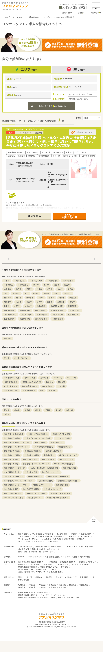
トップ (7, 17)
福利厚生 (49, 577)
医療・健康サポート (87, 577)
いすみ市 (28, 306)
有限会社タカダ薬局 (12, 451)
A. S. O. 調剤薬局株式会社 (43, 446)
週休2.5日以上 (29, 377)
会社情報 (74, 534)
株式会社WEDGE (69, 468)
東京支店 (62, 584)
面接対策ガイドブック (87, 562)
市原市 (46, 293)
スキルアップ (63, 564)
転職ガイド (22, 564)
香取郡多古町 (25, 310)
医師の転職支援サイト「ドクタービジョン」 (35, 592)
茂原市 (39, 289)
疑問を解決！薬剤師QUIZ (27, 567)
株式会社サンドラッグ (68, 455)
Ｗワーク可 (71, 377)
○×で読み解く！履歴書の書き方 (30, 562)
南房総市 (60, 301)
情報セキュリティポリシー (79, 536)
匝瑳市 (72, 301)
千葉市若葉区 (68, 280)
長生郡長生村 (57, 314)
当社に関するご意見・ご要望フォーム (81, 546)
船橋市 (56, 285)
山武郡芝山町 (75, 310)
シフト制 (61, 386)
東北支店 (31, 584)
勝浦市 (35, 293)
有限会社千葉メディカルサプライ (36, 463)
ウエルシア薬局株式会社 (37, 434)
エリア (27, 69)
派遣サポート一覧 (25, 577)
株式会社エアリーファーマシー (16, 485)
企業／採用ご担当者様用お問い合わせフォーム (36, 551)
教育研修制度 (23, 579)
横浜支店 (72, 584)
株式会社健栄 (40, 442)
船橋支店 (52, 584)
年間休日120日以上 (11, 377)
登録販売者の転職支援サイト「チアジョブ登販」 (36, 597)
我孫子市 (7, 297)
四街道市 (72, 297)
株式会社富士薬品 (30, 459)
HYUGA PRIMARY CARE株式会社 (44, 468)
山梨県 (6, 414)
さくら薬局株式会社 (12, 472)
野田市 (29, 289)
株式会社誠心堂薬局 (12, 438)
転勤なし (49, 382)
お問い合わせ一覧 (25, 546)
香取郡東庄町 (40, 310)
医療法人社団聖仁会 (53, 451)
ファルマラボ (35, 564)
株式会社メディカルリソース (69, 597)
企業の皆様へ (67, 12)
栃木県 (17, 410)
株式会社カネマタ (66, 459)
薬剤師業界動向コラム (49, 567)
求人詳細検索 (62, 534)
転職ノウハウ (49, 564)
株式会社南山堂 (62, 485)
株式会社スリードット (42, 485)
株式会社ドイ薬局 (32, 455)
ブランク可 (57, 377)
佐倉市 (60, 289)
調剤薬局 (7, 338)
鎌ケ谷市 (29, 297)
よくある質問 (23, 536)
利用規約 (80, 539)
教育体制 (38, 577)
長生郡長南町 (25, 318)
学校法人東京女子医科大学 (57, 476)
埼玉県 (37, 410)
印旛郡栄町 (72, 306)
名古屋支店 (83, 584)
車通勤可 (61, 382)
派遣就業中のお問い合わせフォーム (49, 546)
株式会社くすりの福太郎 (13, 434)
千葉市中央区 (19, 280)
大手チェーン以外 (11, 390)
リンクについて (24, 541)
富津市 (51, 297)
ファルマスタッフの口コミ (42, 534)
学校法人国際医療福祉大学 (57, 497)
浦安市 (61, 297)
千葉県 (19, 17)
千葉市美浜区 (23, 285)
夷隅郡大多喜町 (41, 318)
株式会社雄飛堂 (31, 472)
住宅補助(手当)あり (29, 386)
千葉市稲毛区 (52, 280)
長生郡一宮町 (26, 314)
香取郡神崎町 (34, 17)
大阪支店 (31, 587)
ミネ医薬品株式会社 (33, 451)
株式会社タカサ (57, 442)
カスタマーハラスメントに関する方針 (59, 539)
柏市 (26, 293)
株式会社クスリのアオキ (60, 493)
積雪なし (52, 390)
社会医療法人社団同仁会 (68, 480)
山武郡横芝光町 (10, 314)
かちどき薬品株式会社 (12, 493)
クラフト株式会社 (63, 438)
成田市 (49, 289)
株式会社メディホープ (52, 489)
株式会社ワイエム (35, 497)
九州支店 (62, 587)
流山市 (56, 293)
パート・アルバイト (21, 358)
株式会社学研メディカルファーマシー (19, 480)
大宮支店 (42, 584)
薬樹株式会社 (49, 455)
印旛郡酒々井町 (57, 306)
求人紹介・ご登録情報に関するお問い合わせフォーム (38, 549)
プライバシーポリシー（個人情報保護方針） (48, 536)
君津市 (41, 297)
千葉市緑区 (8, 285)
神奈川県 (69, 410)
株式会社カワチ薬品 (12, 455)
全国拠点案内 (86, 534)
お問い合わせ (96, 12)
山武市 (17, 306)
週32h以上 (44, 377)
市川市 (46, 285)
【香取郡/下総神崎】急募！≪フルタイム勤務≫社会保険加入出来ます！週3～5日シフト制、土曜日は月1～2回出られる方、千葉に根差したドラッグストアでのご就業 (51, 141)
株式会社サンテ (64, 446)
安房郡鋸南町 (57, 318)
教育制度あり (47, 386)
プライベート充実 (70, 556)
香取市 (6, 306)
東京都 (58, 410)
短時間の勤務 (85, 556)
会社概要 (81, 12)
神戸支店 (42, 587)
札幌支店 (21, 584)
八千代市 (67, 293)
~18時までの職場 (10, 382)
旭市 (6, 293)
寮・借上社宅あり (10, 386)
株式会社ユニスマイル (51, 472)
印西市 (29, 301)
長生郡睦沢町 (42, 314)
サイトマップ (39, 541)
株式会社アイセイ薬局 (61, 434)
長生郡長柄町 (9, 318)
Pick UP (21, 556)
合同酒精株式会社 (46, 480)
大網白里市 (41, 306)
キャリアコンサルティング (66, 577)
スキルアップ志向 (35, 556)
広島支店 (52, 587)
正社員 (6, 358)
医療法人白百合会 (35, 476)
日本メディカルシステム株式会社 (38, 438)
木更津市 (7, 289)
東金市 (70, 289)
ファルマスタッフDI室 (80, 564)
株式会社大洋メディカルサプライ (17, 442)
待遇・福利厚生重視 (52, 556)
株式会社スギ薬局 (11, 459)
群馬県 (27, 410)
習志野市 (16, 293)
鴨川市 (18, 297)
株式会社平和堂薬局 (31, 489)
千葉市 (6, 280)
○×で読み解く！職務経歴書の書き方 (61, 562)
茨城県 (6, 410)
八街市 (18, 301)
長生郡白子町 (73, 314)
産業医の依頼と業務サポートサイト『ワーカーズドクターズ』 (41, 595)
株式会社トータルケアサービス (16, 446)
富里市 (49, 301)
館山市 (67, 285)
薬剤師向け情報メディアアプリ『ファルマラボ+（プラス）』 (40, 572)
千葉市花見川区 (36, 280)
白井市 (39, 301)
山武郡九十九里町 (58, 310)
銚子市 (36, 285)
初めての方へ (23, 534)
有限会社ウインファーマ (36, 493)
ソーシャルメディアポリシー (29, 539)
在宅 (42, 390)
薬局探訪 (64, 567)
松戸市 (18, 289)
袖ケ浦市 (7, 301)
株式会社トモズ (48, 459)
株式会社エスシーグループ (14, 468)
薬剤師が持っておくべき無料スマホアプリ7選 (36, 569)
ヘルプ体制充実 (29, 390)
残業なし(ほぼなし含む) (31, 382)
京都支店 (21, 587)
